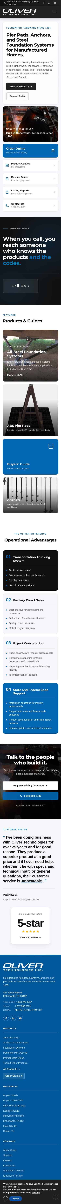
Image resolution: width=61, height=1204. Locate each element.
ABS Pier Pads (11, 1037)
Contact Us (9, 1165)
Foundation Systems (14, 1047)
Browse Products (21, 86)
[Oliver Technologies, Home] (19, 12)
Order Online (13, 1076)
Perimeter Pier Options (15, 1052)
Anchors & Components (15, 1042)
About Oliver (9, 1150)
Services (7, 1155)
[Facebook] (43, 3)
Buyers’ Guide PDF (13, 1100)
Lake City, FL (10, 1126)
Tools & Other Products (15, 1063)
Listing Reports (11, 1110)
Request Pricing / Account (30, 785)
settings (36, 1192)
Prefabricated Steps (13, 1058)
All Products (11, 1069)
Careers (7, 1160)
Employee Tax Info (13, 1175)
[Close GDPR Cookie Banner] (55, 1197)
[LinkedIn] (49, 3)
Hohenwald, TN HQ (13, 1121)
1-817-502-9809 (23, 1006)
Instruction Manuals (13, 1115)
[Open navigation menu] (55, 12)
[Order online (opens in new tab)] (30, 151)
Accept (16, 1198)
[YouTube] (55, 3)
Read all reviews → (30, 937)
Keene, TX (8, 1131)
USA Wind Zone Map (14, 1105)
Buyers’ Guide (18, 96)
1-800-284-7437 (30, 796)
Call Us (20, 286)
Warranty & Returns (13, 1170)
